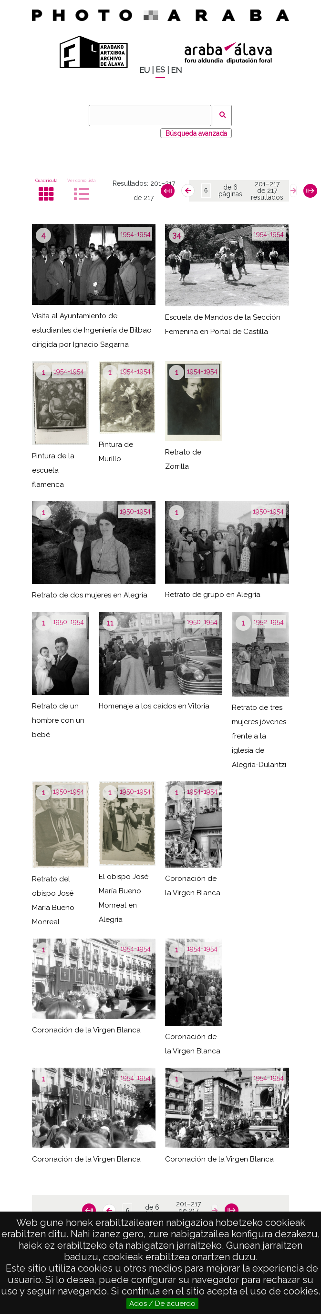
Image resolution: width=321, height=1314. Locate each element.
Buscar (222, 115)
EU (144, 70)
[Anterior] (188, 190)
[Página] (206, 190)
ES (160, 69)
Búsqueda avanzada (196, 133)
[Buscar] (150, 115)
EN (176, 70)
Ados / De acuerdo (162, 1303)
